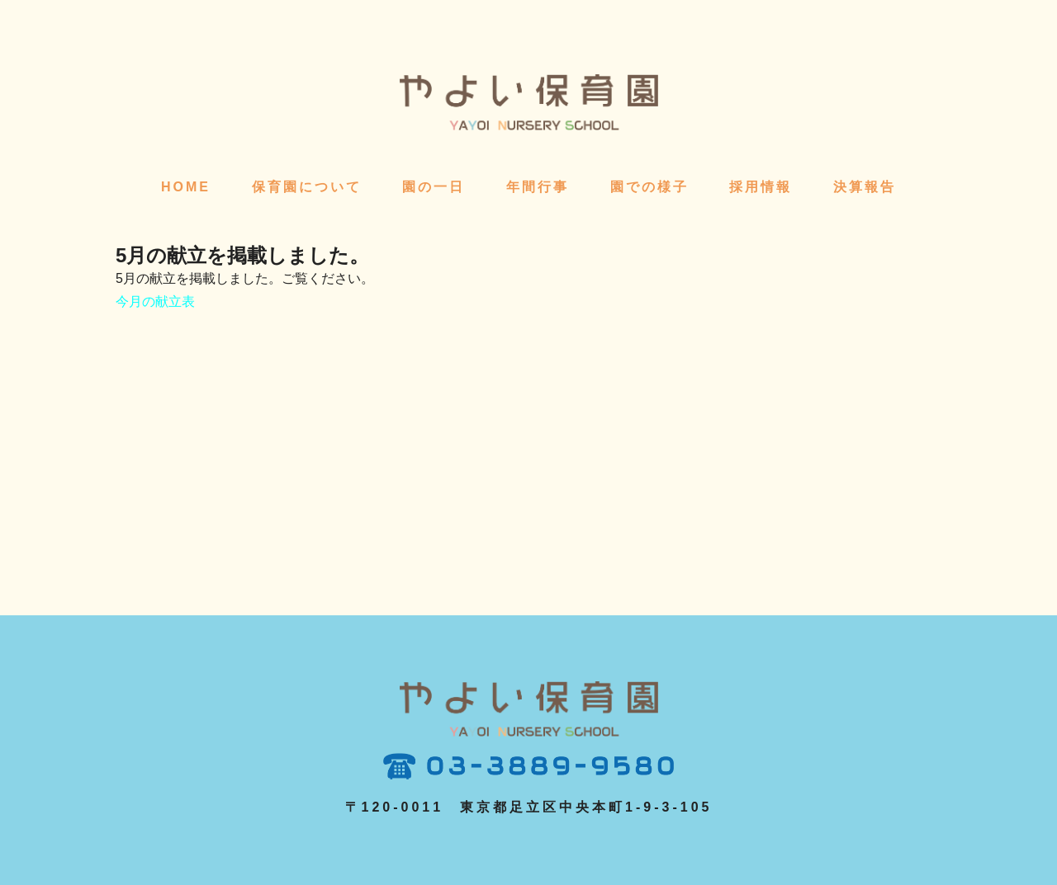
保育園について (307, 187)
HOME (186, 187)
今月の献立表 (155, 301)
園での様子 (649, 187)
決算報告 (864, 187)
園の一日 (433, 187)
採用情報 (760, 187)
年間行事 (537, 187)
